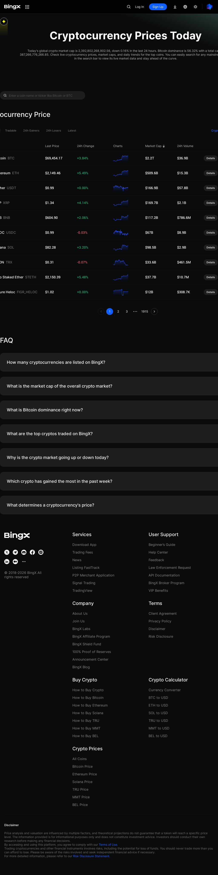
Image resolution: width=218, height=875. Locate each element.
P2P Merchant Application (93, 575)
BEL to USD (158, 736)
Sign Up (158, 6)
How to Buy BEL (85, 736)
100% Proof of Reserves (91, 652)
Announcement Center (90, 659)
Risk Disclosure (161, 636)
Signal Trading (83, 583)
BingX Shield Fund (86, 644)
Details (211, 158)
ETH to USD (158, 705)
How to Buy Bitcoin (87, 697)
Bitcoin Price (82, 766)
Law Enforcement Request (170, 567)
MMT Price (81, 797)
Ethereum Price (84, 774)
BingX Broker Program (166, 583)
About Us (79, 613)
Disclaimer (157, 629)
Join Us (78, 621)
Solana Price (82, 782)
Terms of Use (108, 844)
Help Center (158, 552)
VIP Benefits (158, 590)
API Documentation (164, 575)
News (76, 560)
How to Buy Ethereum (90, 705)
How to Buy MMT (86, 728)
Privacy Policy (160, 621)
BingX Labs (81, 629)
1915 (144, 311)
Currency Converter (165, 690)
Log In (139, 6)
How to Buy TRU (85, 720)
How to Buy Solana (87, 713)
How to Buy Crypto (88, 690)
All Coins (79, 759)
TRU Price (80, 789)
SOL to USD (158, 713)
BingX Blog (81, 667)
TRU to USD (158, 720)
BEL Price (80, 805)
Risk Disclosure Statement (91, 856)
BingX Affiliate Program (91, 636)
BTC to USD (158, 697)
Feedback (156, 560)
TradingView (82, 590)
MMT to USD (159, 728)
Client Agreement (163, 613)
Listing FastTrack (86, 567)
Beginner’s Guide (162, 544)
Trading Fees (82, 552)
